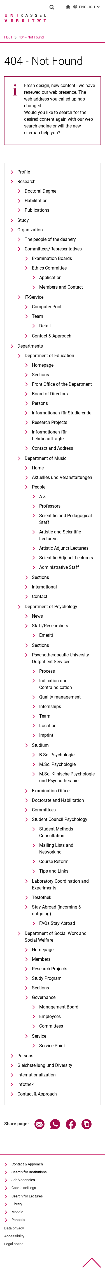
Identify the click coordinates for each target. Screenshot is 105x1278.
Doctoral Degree (40, 191)
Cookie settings (23, 1188)
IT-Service (34, 297)
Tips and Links (53, 871)
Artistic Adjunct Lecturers (63, 548)
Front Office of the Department (62, 384)
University (12, 37)
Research (26, 181)
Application (50, 277)
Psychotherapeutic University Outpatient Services (60, 658)
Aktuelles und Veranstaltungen (62, 477)
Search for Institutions (29, 1172)
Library (16, 1204)
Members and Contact (61, 287)
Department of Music (45, 458)
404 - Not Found (53, 37)
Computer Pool (46, 306)
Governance (43, 997)
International (44, 587)
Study (23, 220)
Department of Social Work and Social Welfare (56, 937)
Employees (50, 1016)
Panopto (18, 1220)
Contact (39, 596)
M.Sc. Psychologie (57, 764)
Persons (40, 403)
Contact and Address (52, 448)
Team (37, 316)
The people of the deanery (50, 239)
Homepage (42, 365)
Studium (40, 745)
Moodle (17, 1212)
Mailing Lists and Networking (56, 849)
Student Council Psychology (59, 819)
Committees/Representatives (53, 249)
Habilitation (36, 200)
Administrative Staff (59, 567)
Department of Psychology (51, 606)
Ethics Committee (49, 268)
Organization (30, 229)
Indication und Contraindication (55, 684)
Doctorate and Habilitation (58, 800)
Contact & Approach (51, 336)
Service (39, 1036)
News (37, 616)
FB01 (30, 37)
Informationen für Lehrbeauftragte (49, 435)
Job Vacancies (23, 1180)
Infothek (25, 1084)
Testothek (41, 897)
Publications (37, 210)
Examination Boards (52, 258)
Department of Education (49, 355)
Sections (40, 374)
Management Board (58, 1007)
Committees (44, 810)
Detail (45, 325)
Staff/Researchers (50, 625)
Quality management (60, 697)
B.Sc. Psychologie (56, 754)
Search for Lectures (27, 1196)
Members (41, 959)
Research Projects (49, 422)
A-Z (42, 496)
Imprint (46, 735)
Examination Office (50, 790)
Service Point (52, 1045)
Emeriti (46, 635)
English (87, 6)
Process (47, 671)
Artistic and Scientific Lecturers (60, 535)
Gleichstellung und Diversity (44, 1065)
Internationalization (36, 1075)
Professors (49, 506)
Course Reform (54, 861)
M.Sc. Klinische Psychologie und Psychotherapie (67, 777)
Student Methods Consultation (56, 832)
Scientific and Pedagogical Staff (65, 519)
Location (48, 725)
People (38, 487)
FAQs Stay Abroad (57, 923)
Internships (50, 706)
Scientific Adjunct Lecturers (66, 557)
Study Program (47, 978)
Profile (23, 172)
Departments (30, 346)
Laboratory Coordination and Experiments (60, 884)
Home (38, 468)
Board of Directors (50, 393)
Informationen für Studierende (61, 413)
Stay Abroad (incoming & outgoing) (56, 910)
